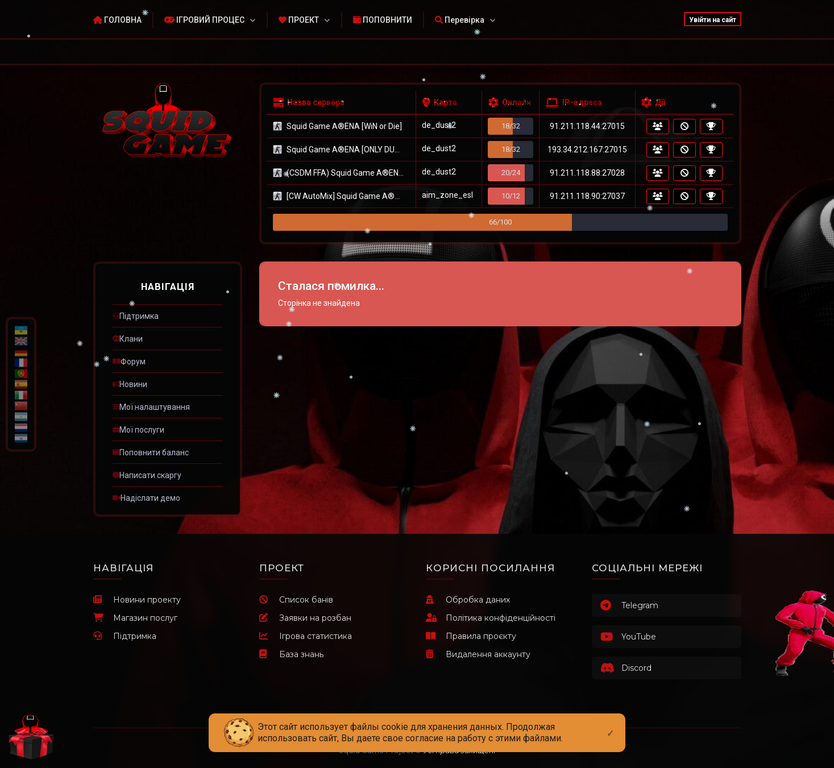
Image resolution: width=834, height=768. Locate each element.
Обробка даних (468, 600)
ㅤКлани (128, 338)
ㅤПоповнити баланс (151, 452)
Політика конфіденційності (490, 618)
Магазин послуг (135, 618)
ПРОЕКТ (299, 19)
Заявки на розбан (305, 618)
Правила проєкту (471, 636)
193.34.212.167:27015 (587, 149)
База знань (291, 654)
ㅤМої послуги (138, 429)
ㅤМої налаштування (151, 407)
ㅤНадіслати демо (146, 498)
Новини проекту (137, 600)
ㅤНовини (130, 384)
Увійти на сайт (712, 20)
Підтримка (124, 636)
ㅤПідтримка (136, 316)
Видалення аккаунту (478, 654)
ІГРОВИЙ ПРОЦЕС (204, 19)
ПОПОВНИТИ (382, 19)
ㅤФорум (129, 361)
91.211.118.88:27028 (587, 172)
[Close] (610, 724)
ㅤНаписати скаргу (147, 475)
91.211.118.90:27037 (587, 196)
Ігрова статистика (305, 636)
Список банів (296, 600)
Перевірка (459, 19)
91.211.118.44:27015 (587, 126)
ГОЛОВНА (117, 19)
